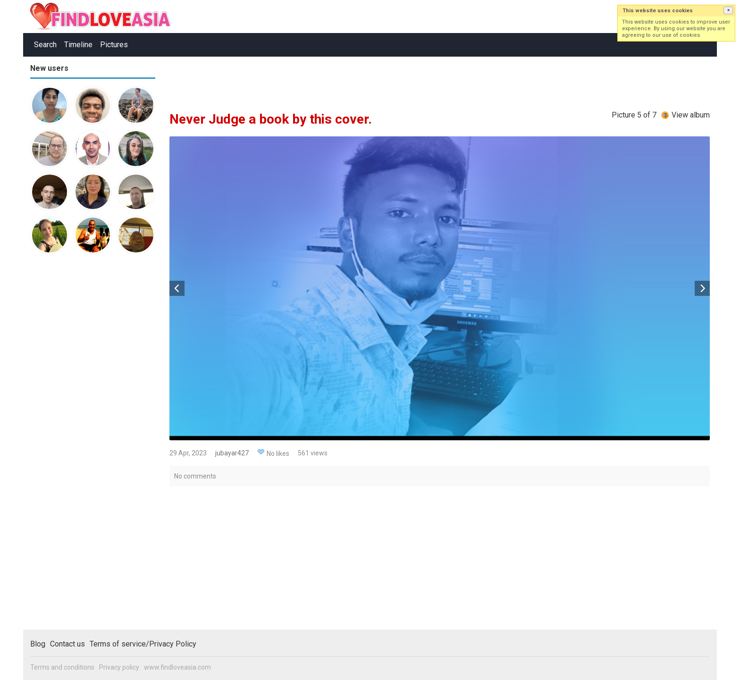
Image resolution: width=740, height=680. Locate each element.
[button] (728, 10)
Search (45, 44)
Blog (37, 643)
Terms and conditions (62, 667)
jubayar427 (232, 453)
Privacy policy (119, 667)
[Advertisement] (68, 407)
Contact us (67, 643)
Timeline (78, 44)
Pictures (114, 44)
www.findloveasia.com (177, 667)
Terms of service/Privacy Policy (143, 643)
